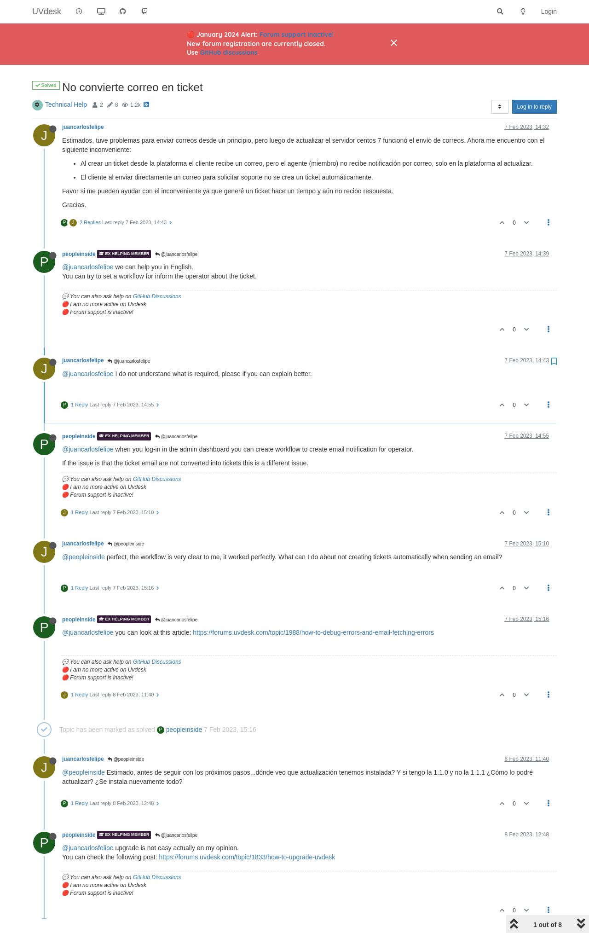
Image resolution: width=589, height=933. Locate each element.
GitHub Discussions (157, 296)
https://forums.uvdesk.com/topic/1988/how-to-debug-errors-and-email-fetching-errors (313, 632)
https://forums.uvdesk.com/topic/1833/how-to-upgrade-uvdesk (247, 857)
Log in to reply (534, 107)
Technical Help (66, 104)
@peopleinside (126, 543)
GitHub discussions (229, 52)
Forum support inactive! (297, 34)
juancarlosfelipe (83, 127)
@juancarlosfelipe (176, 254)
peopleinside (79, 254)
